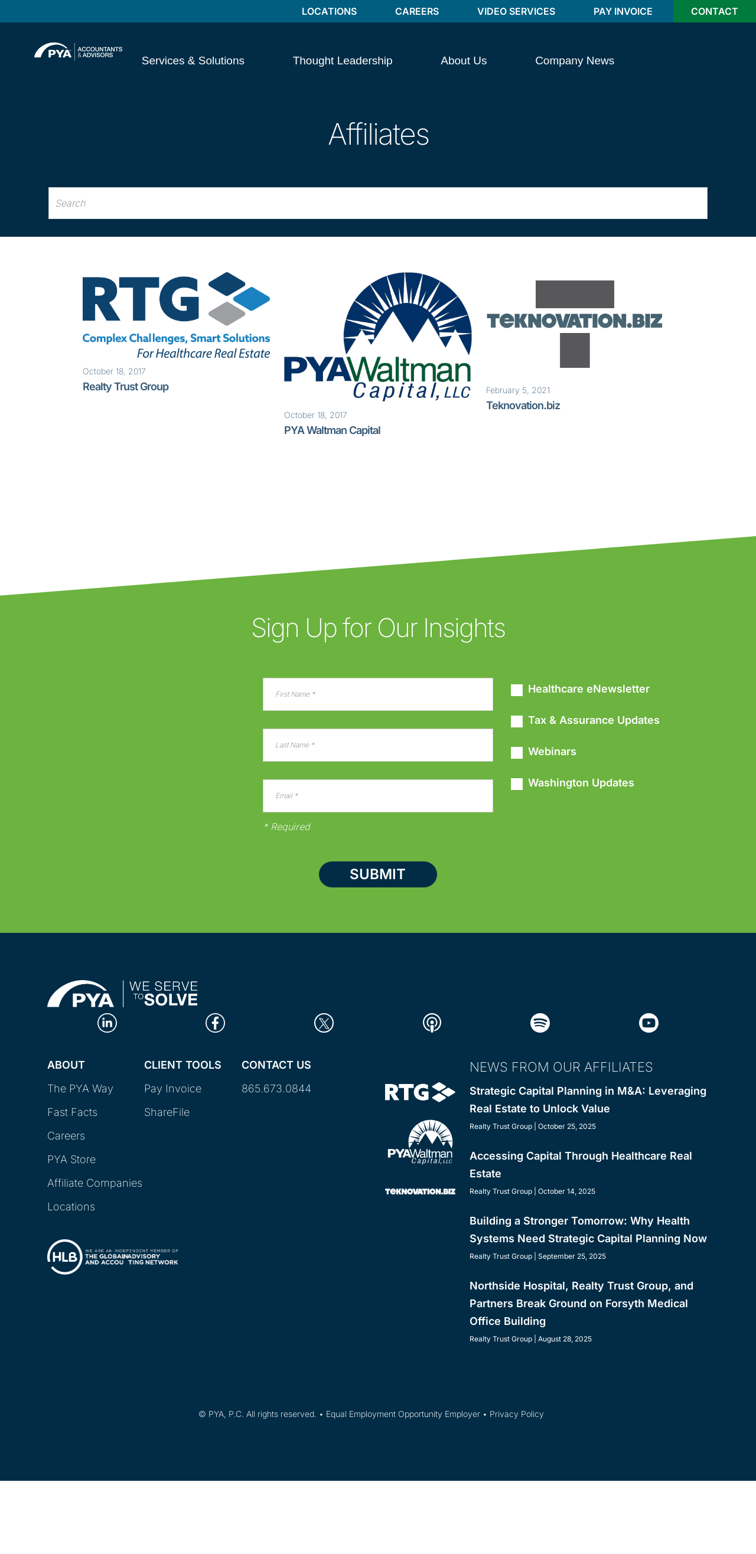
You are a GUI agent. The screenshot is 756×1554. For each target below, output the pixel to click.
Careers (417, 11)
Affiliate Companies (94, 1183)
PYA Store (71, 1159)
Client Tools (182, 1065)
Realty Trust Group (125, 386)
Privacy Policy (517, 1414)
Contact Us (276, 1065)
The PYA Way (80, 1088)
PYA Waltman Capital (332, 430)
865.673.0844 (276, 1088)
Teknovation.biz (523, 405)
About (66, 1065)
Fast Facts (72, 1112)
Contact (714, 11)
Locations (329, 11)
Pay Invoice (623, 11)
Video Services (516, 11)
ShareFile (167, 1112)
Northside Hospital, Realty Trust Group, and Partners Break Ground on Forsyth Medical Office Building (581, 1303)
